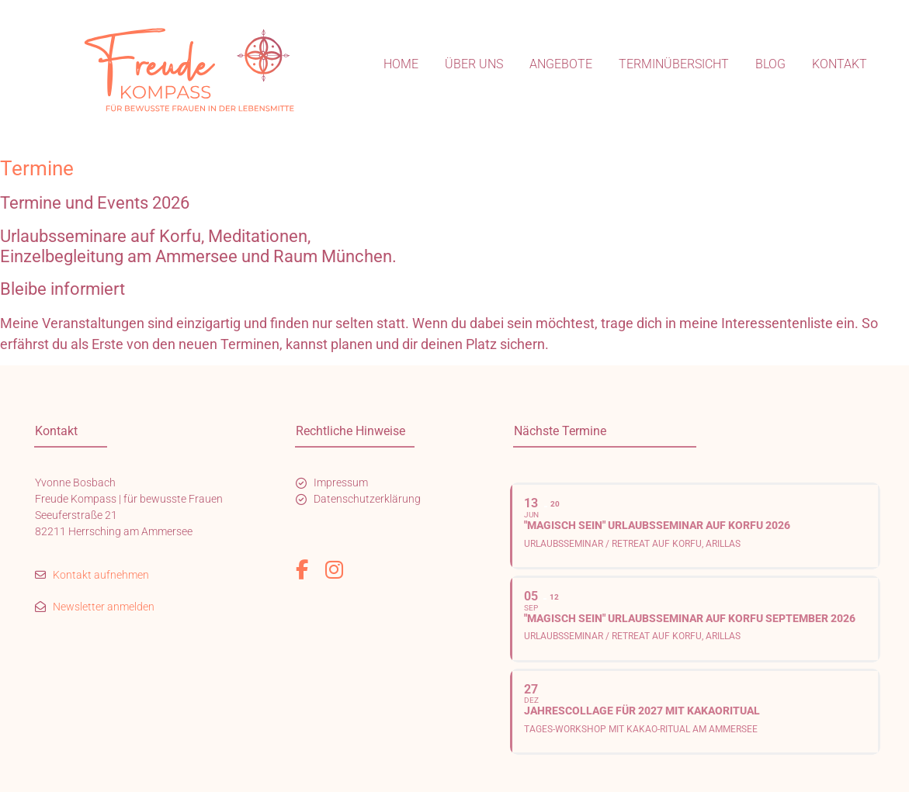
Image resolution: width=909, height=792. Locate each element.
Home (400, 64)
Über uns (474, 64)
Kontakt (839, 64)
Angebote (560, 64)
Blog (770, 64)
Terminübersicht (674, 64)
